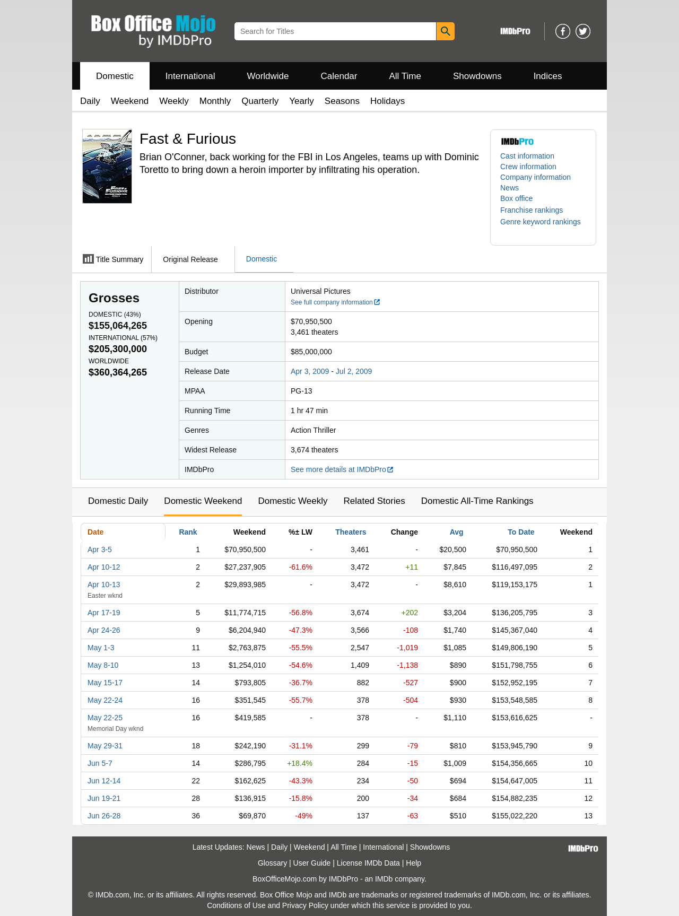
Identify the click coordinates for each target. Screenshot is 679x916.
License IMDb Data (368, 863)
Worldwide (268, 76)
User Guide (312, 863)
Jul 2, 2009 (354, 371)
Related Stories (374, 501)
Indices (548, 76)
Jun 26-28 (104, 816)
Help (413, 863)
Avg (457, 532)
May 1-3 (101, 647)
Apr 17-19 (104, 612)
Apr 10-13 (104, 584)
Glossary (272, 863)
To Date (521, 532)
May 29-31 (105, 745)
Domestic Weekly (292, 501)
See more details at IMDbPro (342, 469)
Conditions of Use (236, 905)
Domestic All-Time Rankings (477, 501)
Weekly (173, 101)
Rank (188, 532)
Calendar (339, 76)
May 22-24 (105, 700)
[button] (536, 210)
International (190, 76)
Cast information (527, 156)
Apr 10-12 (104, 567)
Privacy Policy (305, 905)
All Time (405, 76)
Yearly (301, 101)
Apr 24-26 (104, 630)
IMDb (384, 879)
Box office (516, 198)
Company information (535, 177)
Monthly (215, 101)
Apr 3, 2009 (310, 371)
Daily (90, 101)
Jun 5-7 (100, 763)
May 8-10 (103, 665)
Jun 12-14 (104, 781)
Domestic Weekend (203, 501)
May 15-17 (105, 682)
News (509, 188)
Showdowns (477, 76)
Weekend (130, 101)
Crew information (528, 166)
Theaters (350, 532)
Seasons (342, 101)
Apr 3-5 (100, 549)
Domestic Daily (118, 501)
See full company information (336, 302)
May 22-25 (105, 717)
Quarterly (259, 101)
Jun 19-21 (104, 798)
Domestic (115, 76)
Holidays (387, 101)
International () (123, 338)
